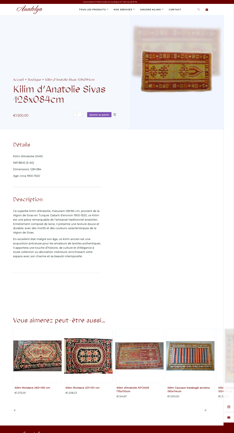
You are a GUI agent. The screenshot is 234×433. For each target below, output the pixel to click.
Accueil (18, 80)
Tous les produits (92, 9)
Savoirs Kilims (150, 9)
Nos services (123, 9)
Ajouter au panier (99, 114)
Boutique (34, 80)
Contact (175, 9)
